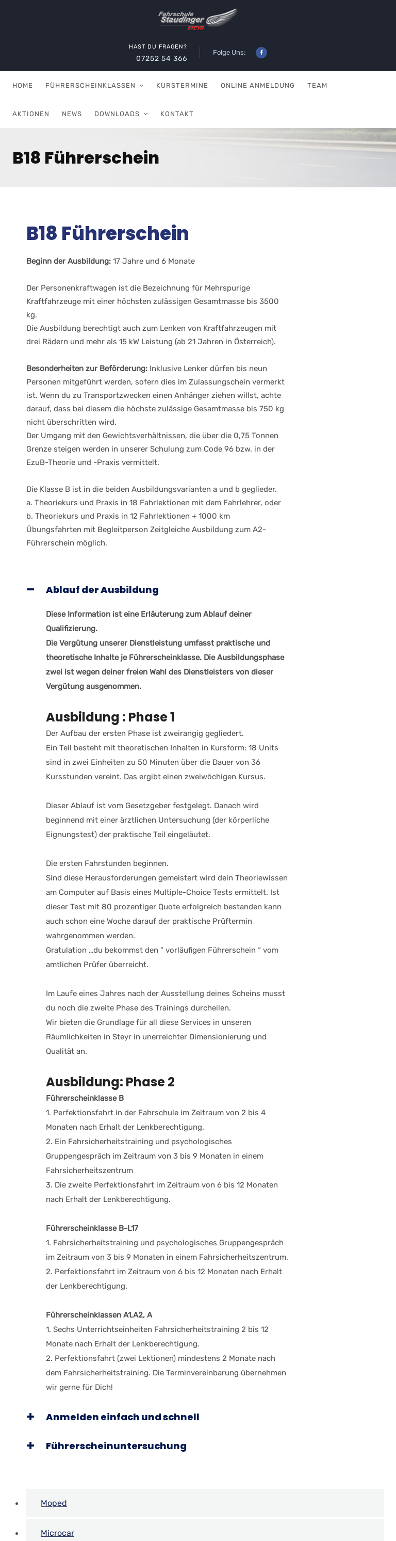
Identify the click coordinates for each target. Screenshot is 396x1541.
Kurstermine (182, 85)
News (72, 114)
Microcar (57, 1473)
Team (317, 85)
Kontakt (177, 114)
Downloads (117, 114)
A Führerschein (70, 1502)
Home (22, 85)
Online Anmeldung (258, 85)
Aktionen (31, 114)
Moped (54, 1443)
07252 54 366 (161, 58)
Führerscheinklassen (90, 85)
